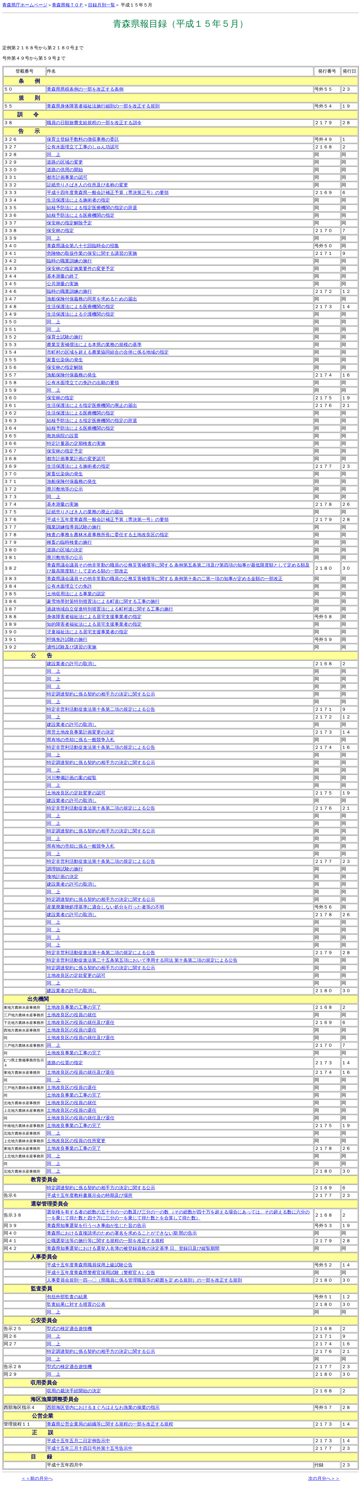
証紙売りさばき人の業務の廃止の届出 (85, 511)
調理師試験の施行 (65, 869)
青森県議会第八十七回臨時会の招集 (83, 245)
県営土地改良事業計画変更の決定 (81, 732)
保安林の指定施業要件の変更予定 (81, 268)
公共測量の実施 (62, 283)
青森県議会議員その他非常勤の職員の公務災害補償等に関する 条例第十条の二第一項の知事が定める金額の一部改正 (165, 578)
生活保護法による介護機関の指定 (81, 314)
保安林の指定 (60, 230)
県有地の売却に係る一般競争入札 (81, 739)
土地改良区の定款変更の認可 (76, 793)
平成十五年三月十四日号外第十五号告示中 (90, 1448)
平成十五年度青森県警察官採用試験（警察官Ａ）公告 (101, 1272)
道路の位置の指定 (65, 1062)
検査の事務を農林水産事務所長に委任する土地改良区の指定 (108, 534)
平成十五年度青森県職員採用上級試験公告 (90, 1265)
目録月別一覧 (101, 5)
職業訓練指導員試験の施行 (74, 527)
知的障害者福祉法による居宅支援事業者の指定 (94, 624)
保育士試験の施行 (65, 337)
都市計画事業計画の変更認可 (76, 458)
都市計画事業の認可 (67, 177)
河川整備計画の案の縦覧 (71, 777)
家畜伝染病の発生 (65, 359)
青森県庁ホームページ (24, 5)
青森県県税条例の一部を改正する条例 (85, 89)
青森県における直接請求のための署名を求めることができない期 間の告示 (122, 1233)
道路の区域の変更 (65, 162)
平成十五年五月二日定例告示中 (78, 1440)
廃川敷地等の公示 (65, 489)
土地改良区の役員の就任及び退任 (81, 1022)
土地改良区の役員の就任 (71, 1014)
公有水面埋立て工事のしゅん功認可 (83, 146)
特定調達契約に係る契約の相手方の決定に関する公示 (101, 694)
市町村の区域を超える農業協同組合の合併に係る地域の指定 (108, 352)
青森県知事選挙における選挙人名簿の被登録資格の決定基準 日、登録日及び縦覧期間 (133, 1248)
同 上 (53, 154)
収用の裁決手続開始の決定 (74, 1390)
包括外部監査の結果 (67, 1296)
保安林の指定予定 (65, 451)
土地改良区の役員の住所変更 (76, 1140)
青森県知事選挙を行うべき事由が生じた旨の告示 (96, 1225)
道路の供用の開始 (65, 169)
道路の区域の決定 (65, 549)
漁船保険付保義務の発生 (71, 375)
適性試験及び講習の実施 (71, 647)
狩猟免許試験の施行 (67, 639)
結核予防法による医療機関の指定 (81, 215)
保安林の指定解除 (65, 367)
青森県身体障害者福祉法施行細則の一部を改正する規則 (103, 106)
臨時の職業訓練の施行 (69, 261)
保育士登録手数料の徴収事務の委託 (83, 139)
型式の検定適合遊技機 (69, 1328)
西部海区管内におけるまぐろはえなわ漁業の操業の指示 (103, 1407)
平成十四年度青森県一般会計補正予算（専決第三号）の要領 (108, 192)
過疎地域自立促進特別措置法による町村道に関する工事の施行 (110, 609)
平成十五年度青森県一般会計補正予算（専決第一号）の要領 (108, 519)
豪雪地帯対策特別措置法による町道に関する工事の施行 (103, 601)
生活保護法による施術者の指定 (78, 200)
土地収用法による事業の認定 (76, 593)
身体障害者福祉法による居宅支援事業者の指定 (94, 616)
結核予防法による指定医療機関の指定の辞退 (92, 207)
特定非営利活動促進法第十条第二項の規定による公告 (101, 709)
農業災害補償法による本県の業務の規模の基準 (94, 344)
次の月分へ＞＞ (324, 1478)
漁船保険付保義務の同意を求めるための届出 (92, 299)
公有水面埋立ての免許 (69, 586)
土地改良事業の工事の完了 (74, 1007)
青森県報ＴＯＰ (67, 5)
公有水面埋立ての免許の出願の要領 (83, 382)
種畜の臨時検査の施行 (69, 542)
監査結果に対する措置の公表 (76, 1304)
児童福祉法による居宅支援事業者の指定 (87, 631)
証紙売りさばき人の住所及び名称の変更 (87, 184)
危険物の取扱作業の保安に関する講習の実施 (92, 253)
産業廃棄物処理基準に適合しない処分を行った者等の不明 (105, 907)
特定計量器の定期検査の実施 (76, 443)
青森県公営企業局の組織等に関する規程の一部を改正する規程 (110, 1424)
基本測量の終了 (62, 276)
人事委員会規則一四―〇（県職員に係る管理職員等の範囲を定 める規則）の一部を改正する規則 (144, 1280)
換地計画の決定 (62, 876)
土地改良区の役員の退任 (71, 1030)
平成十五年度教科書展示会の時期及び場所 (90, 1195)
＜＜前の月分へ (37, 1478)
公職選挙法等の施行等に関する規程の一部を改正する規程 (105, 1240)
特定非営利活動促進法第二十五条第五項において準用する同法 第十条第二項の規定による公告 (142, 960)
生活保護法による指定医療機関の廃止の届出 (92, 405)
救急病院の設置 (62, 435)
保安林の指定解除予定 (69, 223)
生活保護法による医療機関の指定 (81, 306)
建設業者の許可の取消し (71, 663)
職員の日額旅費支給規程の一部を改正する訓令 (94, 122)
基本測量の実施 (62, 504)
